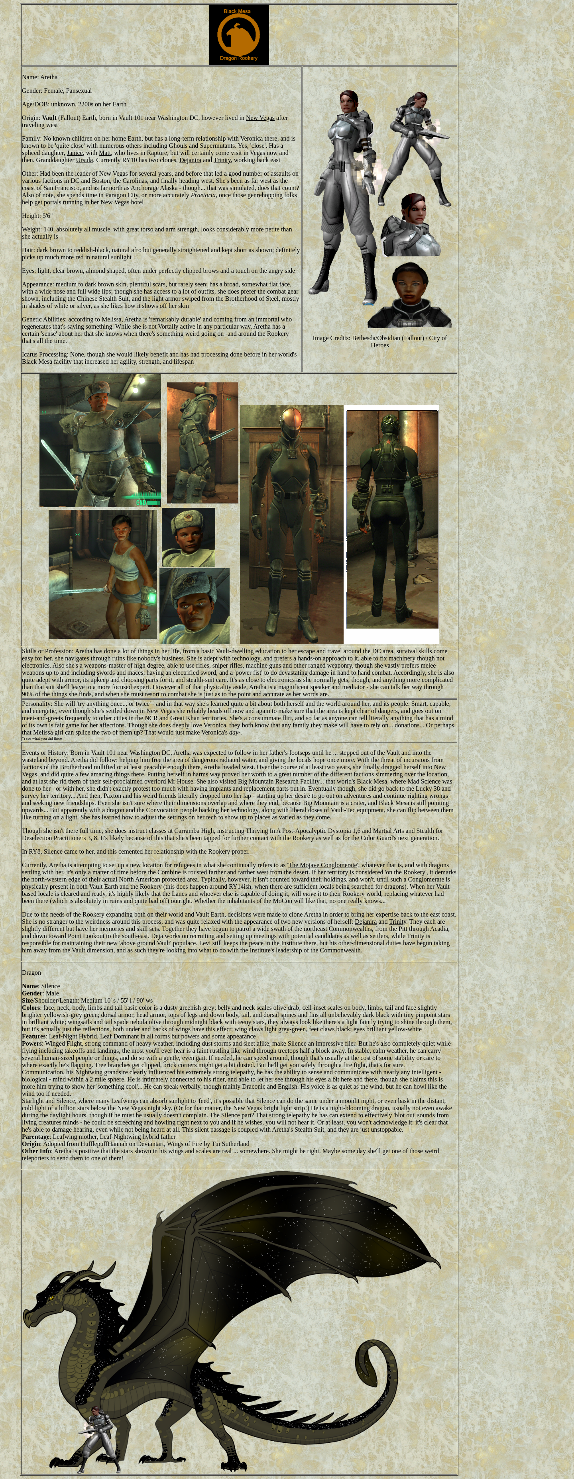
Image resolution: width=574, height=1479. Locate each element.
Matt (105, 152)
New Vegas (260, 117)
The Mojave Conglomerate (322, 865)
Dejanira (190, 160)
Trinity (222, 160)
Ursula (84, 160)
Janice (75, 152)
